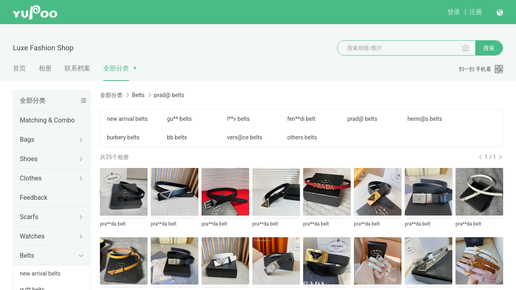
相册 (45, 68)
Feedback (34, 197)
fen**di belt (301, 119)
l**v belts (238, 119)
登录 (453, 12)
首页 (19, 68)
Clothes (31, 178)
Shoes (28, 159)
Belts (27, 255)
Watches (32, 236)
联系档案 (77, 68)
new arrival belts (40, 273)
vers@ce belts (244, 137)
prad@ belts (362, 119)
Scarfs (29, 217)
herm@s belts (425, 119)
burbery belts (123, 137)
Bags (27, 139)
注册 (475, 12)
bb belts (177, 137)
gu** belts (179, 119)
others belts (302, 137)
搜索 (489, 48)
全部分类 (116, 68)
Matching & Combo (47, 120)
